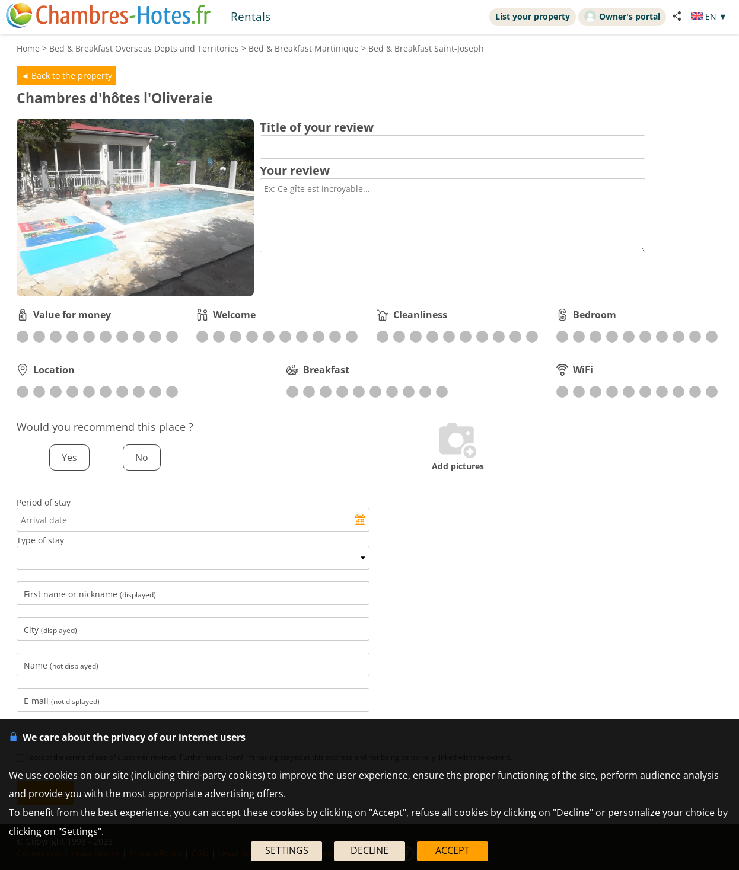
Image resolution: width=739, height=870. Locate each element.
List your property (532, 16)
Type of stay (40, 540)
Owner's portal (622, 16)
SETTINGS (286, 850)
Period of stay (44, 502)
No (141, 457)
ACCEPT (452, 850)
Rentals (250, 16)
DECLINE (369, 850)
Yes (69, 457)
